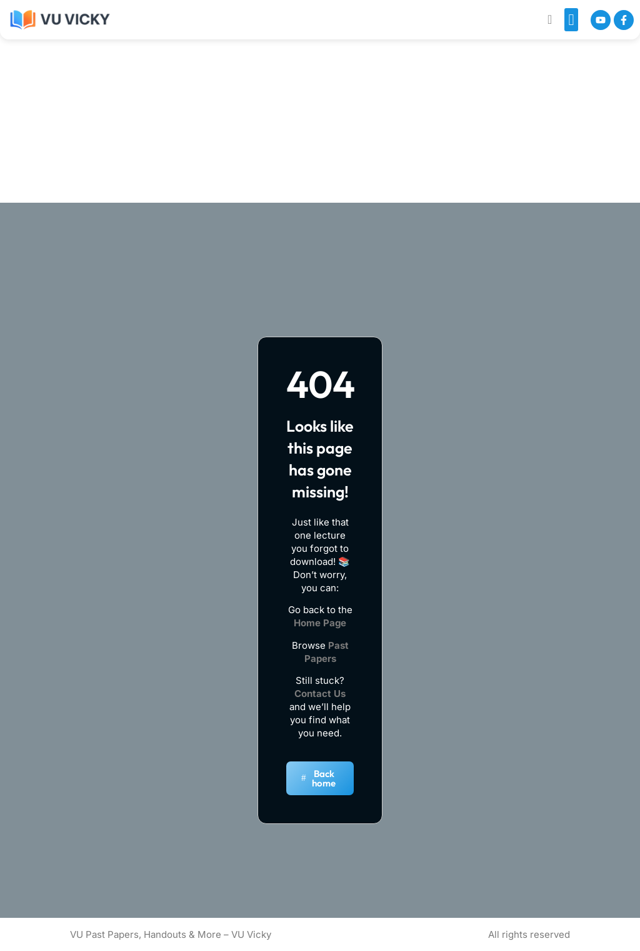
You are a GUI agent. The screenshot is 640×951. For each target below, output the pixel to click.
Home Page (320, 623)
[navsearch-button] (550, 19)
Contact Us (320, 693)
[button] (571, 20)
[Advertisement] (323, 93)
